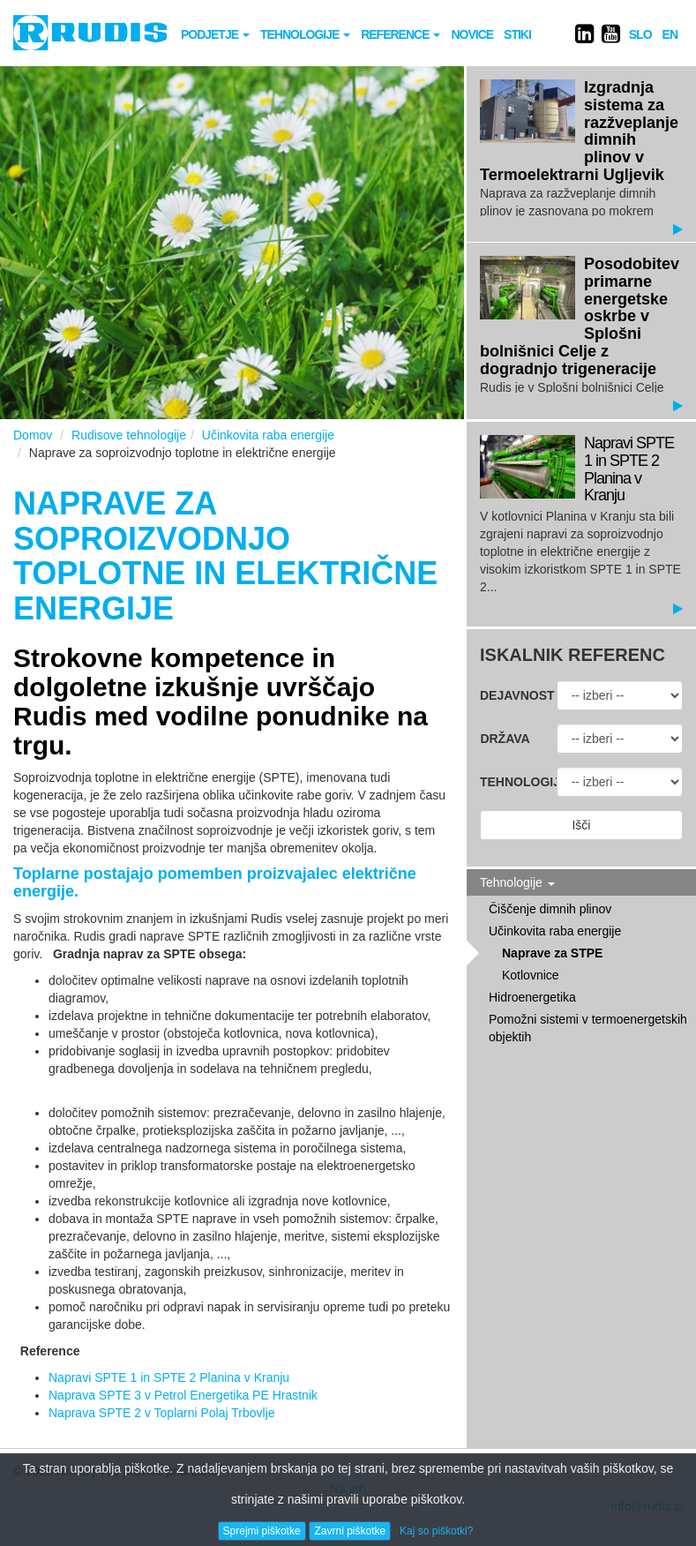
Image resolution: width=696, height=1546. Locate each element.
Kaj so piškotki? (436, 1531)
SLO (640, 34)
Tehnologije (305, 34)
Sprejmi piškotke (262, 1531)
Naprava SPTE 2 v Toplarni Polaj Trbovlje (162, 1413)
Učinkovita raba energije (268, 435)
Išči (581, 825)
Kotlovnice (530, 975)
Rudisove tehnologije (128, 435)
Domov (32, 435)
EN (669, 34)
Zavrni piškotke (349, 1531)
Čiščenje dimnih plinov (550, 909)
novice (472, 34)
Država (504, 739)
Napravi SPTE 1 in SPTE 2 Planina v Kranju (169, 1377)
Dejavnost (511, 695)
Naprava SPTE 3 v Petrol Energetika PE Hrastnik (183, 1395)
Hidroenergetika (532, 997)
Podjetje (215, 34)
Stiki (517, 34)
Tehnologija (511, 782)
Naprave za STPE (552, 953)
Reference (400, 34)
